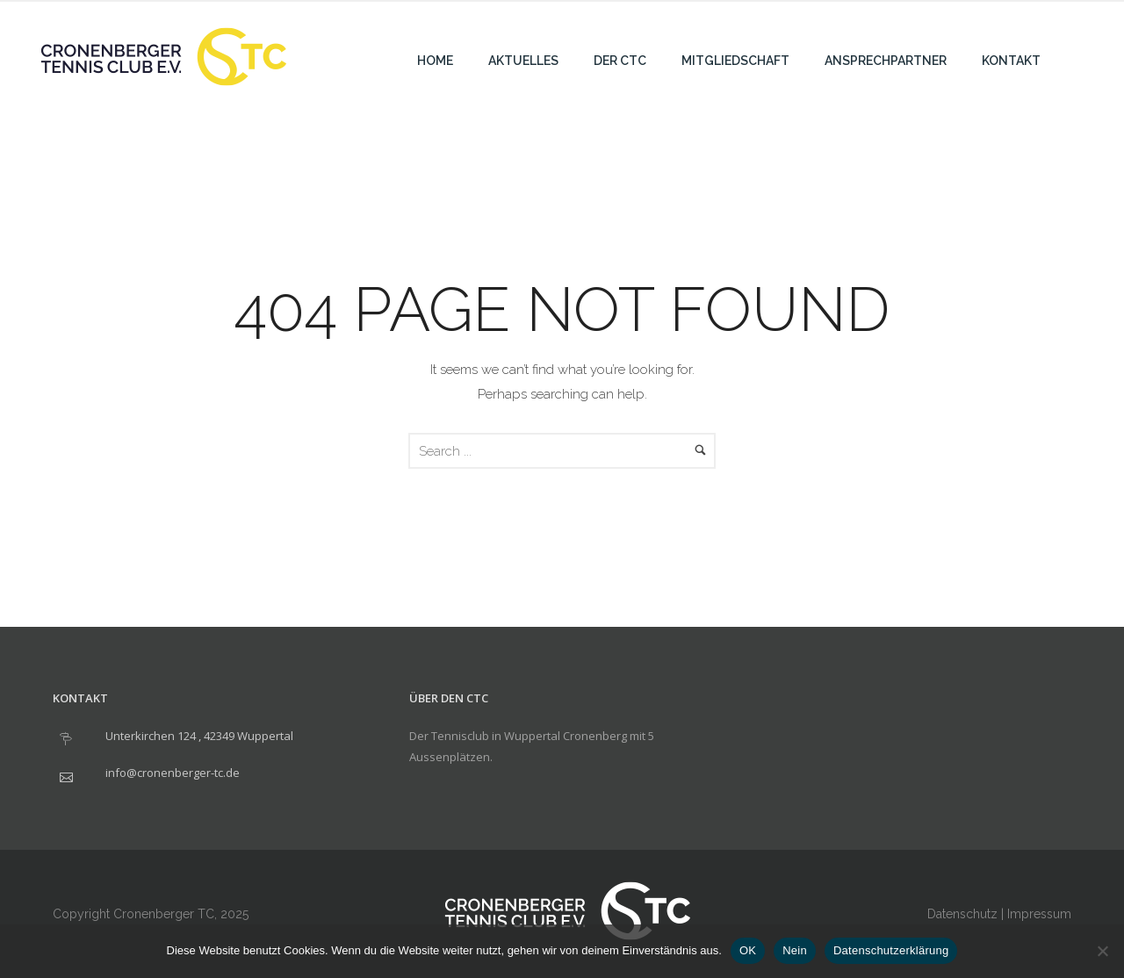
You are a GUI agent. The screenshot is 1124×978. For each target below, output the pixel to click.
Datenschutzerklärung (890, 950)
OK (747, 950)
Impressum (1039, 914)
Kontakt (1011, 61)
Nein (794, 950)
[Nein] (1102, 951)
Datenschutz (962, 914)
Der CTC (620, 61)
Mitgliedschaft (735, 61)
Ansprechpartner (886, 61)
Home (435, 61)
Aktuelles (523, 61)
